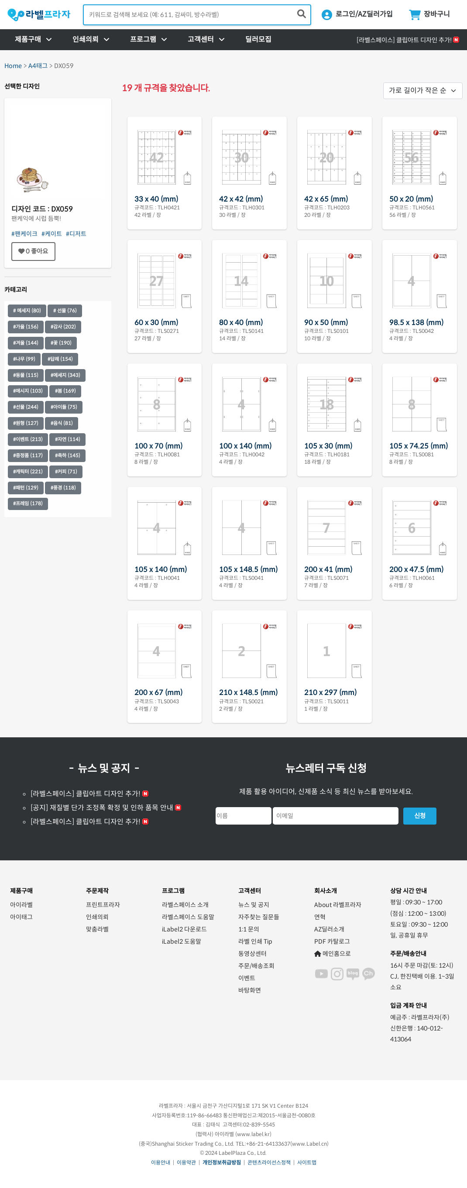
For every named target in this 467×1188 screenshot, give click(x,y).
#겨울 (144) (25, 343)
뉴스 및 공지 (253, 905)
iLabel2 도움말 (181, 941)
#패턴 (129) (25, 488)
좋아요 (33, 251)
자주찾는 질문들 (258, 917)
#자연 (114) (67, 439)
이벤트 (246, 978)
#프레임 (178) (28, 503)
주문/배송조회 (256, 966)
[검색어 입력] (197, 14)
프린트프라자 (103, 905)
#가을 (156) (25, 327)
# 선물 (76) (65, 311)
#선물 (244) (25, 407)
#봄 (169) (65, 391)
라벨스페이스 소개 (185, 905)
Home (13, 66)
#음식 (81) (62, 423)
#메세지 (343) (65, 375)
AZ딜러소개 (329, 929)
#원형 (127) (25, 423)
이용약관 (186, 1162)
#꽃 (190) (61, 343)
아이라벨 (21, 905)
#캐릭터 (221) (28, 472)
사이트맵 (306, 1162)
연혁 (320, 917)
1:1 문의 (248, 929)
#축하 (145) (67, 455)
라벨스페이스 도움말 (188, 917)
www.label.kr (253, 1134)
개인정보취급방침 (222, 1162)
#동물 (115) (25, 375)
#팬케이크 (24, 234)
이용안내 (160, 1162)
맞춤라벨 (97, 929)
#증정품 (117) (28, 455)
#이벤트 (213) (28, 439)
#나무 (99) (24, 359)
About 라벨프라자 (337, 905)
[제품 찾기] (301, 14)
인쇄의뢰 (97, 917)
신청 (420, 816)
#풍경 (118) (63, 488)
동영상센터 (252, 954)
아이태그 (21, 917)
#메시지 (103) (28, 391)
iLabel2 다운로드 (184, 929)
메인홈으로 (332, 954)
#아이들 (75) (64, 407)
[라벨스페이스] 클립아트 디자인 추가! (404, 40)
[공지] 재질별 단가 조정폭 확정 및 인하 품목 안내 (102, 807)
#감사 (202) (63, 327)
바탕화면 (249, 990)
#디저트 (76, 234)
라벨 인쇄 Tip (255, 941)
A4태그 (38, 66)
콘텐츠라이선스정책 (269, 1162)
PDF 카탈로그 (332, 941)
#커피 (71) (66, 472)
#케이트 (51, 234)
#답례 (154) (60, 359)
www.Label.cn (309, 1143)
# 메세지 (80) (27, 311)
